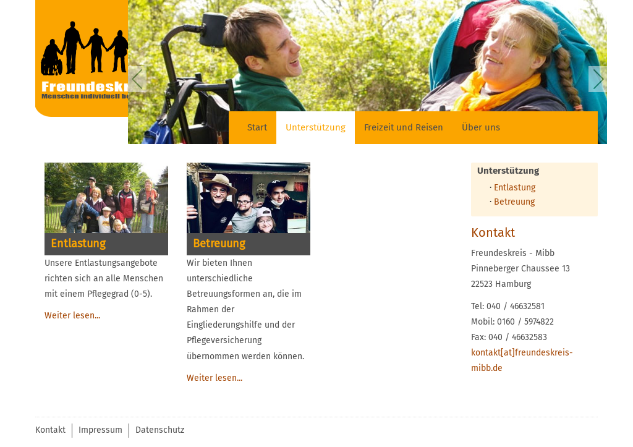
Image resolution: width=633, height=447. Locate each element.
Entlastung (514, 187)
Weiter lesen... (72, 315)
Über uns (481, 127)
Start (257, 127)
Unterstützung (316, 127)
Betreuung (514, 202)
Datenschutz (159, 430)
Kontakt (50, 430)
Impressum (100, 430)
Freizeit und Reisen (403, 127)
